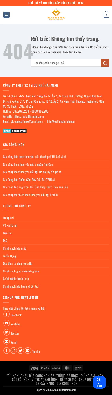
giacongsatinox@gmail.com (27, 121)
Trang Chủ (8, 217)
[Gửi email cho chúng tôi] (6, 341)
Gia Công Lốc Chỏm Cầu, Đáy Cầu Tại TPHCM (29, 179)
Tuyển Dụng (9, 256)
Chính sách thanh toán (16, 278)
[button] (6, 15)
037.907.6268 (21, 111)
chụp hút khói (89, 379)
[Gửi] (105, 63)
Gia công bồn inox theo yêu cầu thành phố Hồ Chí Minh (34, 156)
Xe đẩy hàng (45, 383)
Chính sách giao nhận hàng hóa (21, 271)
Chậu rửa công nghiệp (37, 375)
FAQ (5, 240)
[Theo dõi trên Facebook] (6, 314)
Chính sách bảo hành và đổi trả (21, 286)
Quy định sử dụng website (17, 263)
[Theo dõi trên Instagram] (13, 350)
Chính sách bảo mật (14, 248)
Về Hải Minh (10, 225)
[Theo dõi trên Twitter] (6, 332)
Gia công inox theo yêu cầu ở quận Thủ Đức (28, 164)
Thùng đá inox (67, 375)
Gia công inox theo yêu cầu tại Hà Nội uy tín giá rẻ (32, 171)
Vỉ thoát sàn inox (45, 379)
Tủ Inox (13, 375)
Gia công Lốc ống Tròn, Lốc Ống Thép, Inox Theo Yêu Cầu (35, 187)
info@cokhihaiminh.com (61, 121)
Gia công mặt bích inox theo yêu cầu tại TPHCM (30, 194)
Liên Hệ (7, 233)
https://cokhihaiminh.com (29, 116)
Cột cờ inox (20, 379)
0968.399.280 (39, 111)
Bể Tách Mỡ (68, 379)
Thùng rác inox (92, 375)
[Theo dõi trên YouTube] (6, 323)
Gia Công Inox (67, 383)
